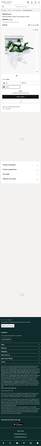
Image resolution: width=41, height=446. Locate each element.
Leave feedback (6, 339)
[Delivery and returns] (20, 179)
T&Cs (25, 396)
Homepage (3, 10)
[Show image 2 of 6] (38, 50)
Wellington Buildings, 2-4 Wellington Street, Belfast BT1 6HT (17, 381)
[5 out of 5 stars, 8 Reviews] (7, 19)
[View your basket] (36, 2)
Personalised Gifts (16, 10)
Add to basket (20, 96)
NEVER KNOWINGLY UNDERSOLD (20, 434)
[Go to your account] (31, 2)
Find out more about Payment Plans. (8, 388)
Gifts (9, 10)
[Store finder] (28, 2)
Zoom (35, 30)
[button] (39, 2)
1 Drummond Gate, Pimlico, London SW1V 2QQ (19, 370)
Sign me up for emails (7, 325)
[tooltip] (37, 25)
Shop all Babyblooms (27, 10)
